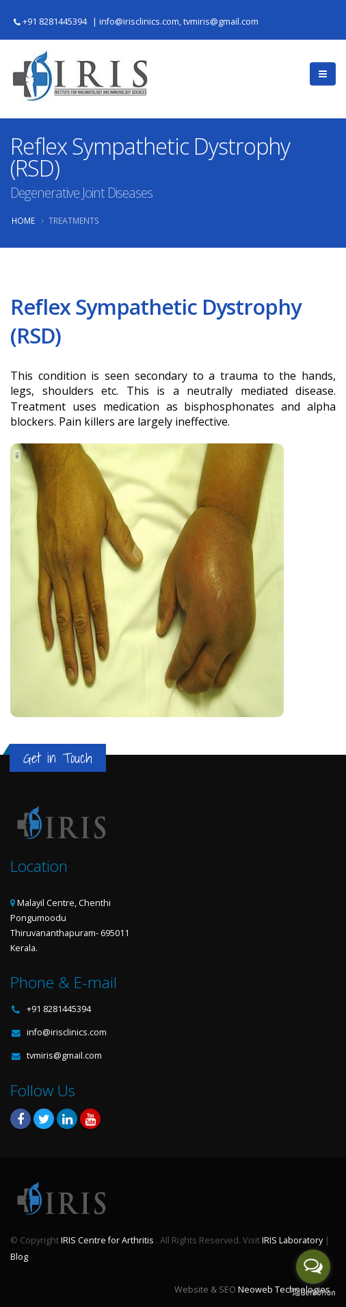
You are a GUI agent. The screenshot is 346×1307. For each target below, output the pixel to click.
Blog (19, 1257)
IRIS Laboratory (292, 1240)
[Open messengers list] (313, 1267)
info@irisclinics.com (67, 1032)
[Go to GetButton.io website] (313, 1293)
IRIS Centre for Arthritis (107, 1240)
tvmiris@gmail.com (64, 1055)
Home (23, 220)
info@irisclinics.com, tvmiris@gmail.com (178, 21)
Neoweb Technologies (284, 1289)
